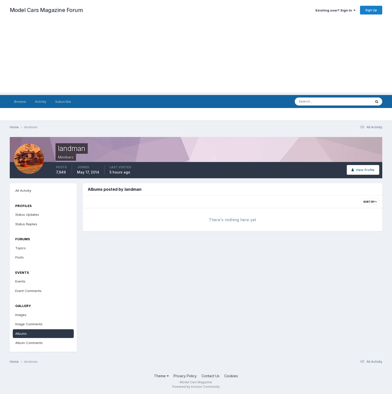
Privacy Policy (185, 376)
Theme (161, 376)
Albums (21, 334)
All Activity (23, 190)
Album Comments (29, 343)
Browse (20, 102)
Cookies (231, 376)
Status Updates (27, 214)
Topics (20, 248)
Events (20, 281)
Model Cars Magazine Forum (46, 10)
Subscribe (63, 102)
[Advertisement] (196, 57)
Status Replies (26, 224)
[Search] (317, 102)
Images (20, 315)
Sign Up (371, 10)
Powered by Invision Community (196, 386)
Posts (19, 257)
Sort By (370, 201)
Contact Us (211, 376)
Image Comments (28, 324)
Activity (40, 102)
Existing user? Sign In (336, 10)
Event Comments (28, 291)
